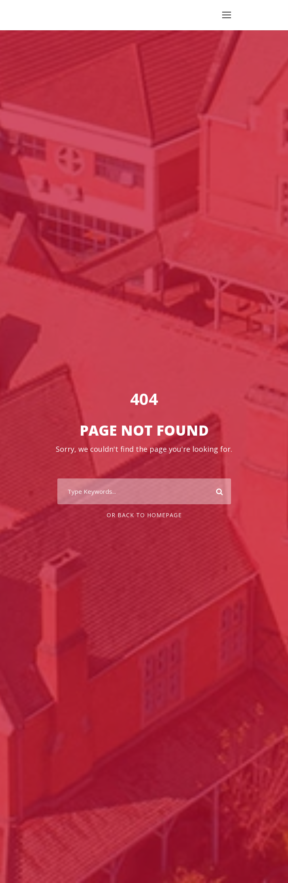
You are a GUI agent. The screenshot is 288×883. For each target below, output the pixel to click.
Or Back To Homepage (144, 515)
